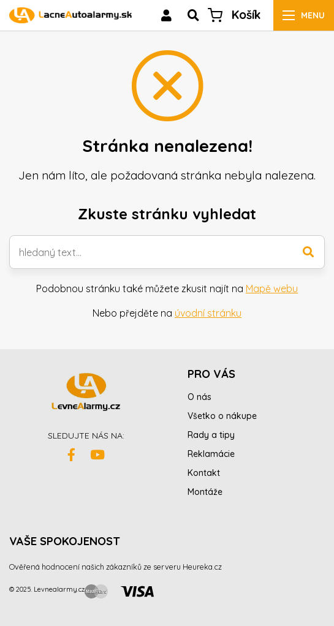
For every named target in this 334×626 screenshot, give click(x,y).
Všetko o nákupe (222, 415)
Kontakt (204, 472)
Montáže (205, 491)
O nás (199, 396)
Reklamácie (211, 453)
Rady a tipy (211, 434)
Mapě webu (272, 288)
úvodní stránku (208, 313)
